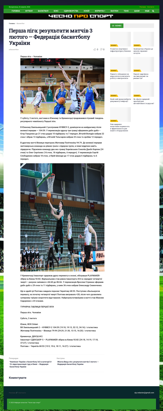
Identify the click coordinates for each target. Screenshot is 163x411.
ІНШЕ (147, 11)
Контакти (150, 7)
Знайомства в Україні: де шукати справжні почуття (143, 51)
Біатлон (114, 11)
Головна (12, 23)
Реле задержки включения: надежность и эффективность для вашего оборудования (120, 127)
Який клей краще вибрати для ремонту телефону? (120, 100)
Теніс (126, 11)
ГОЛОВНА (16, 11)
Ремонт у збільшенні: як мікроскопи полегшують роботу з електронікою (120, 76)
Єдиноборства (71, 11)
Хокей (86, 11)
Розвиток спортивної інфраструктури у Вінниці (120, 50)
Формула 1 (100, 11)
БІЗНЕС (113, 45)
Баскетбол (43, 11)
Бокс (56, 11)
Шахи (137, 11)
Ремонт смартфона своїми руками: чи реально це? (140, 76)
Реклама (143, 7)
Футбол (29, 11)
